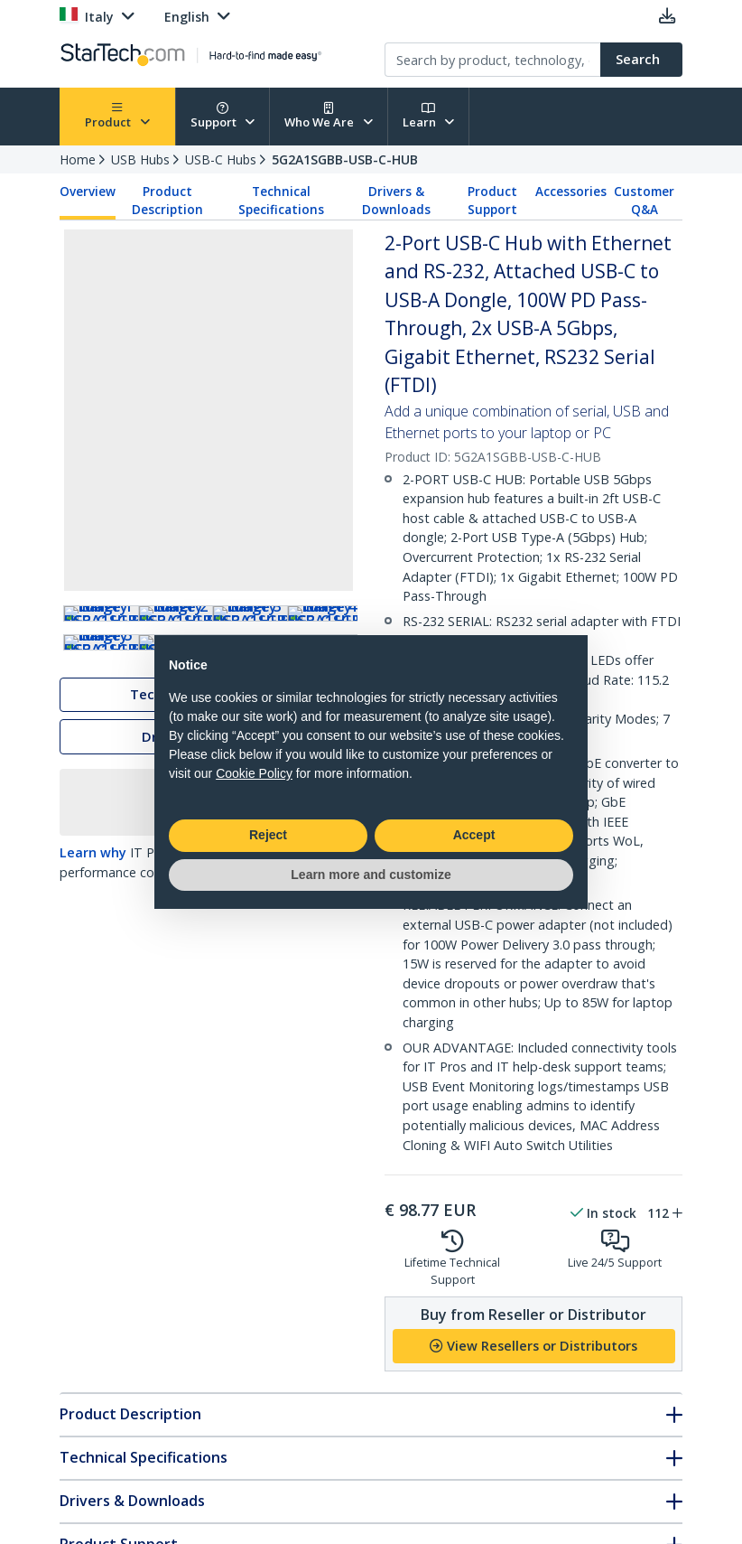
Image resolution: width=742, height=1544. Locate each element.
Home (78, 159)
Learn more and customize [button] (370, 874)
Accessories (571, 191)
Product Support (492, 200)
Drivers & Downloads (396, 200)
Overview (88, 191)
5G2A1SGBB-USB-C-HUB (345, 159)
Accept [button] (474, 835)
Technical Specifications (281, 200)
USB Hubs (140, 159)
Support (222, 116)
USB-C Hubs (220, 159)
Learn (429, 116)
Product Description (167, 200)
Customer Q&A (644, 200)
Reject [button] (268, 835)
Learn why (93, 947)
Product (117, 116)
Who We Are (328, 116)
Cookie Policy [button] (254, 773)
